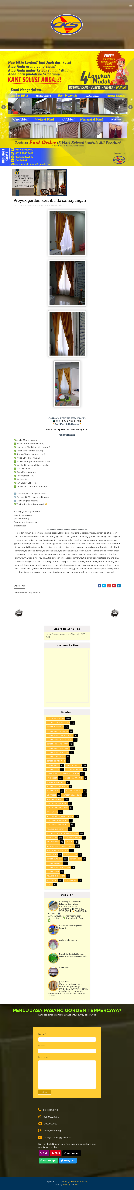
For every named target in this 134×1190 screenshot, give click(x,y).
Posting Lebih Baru (19, 613)
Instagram (71, 1153)
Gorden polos (53, 769)
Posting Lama (115, 613)
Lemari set (51, 795)
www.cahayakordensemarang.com (67, 429)
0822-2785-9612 (70, 421)
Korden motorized (74, 791)
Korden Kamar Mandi (73, 778)
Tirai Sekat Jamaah (73, 838)
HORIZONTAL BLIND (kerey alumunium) (63, 774)
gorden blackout (54, 859)
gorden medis (76, 859)
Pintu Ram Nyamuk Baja (57, 804)
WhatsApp (48, 1160)
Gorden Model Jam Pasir (57, 731)
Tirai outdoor (53, 842)
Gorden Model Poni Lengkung (60, 740)
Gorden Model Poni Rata (57, 744)
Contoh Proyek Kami (27, 205)
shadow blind (71, 880)
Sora (77, 1184)
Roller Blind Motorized (57, 829)
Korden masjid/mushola (57, 786)
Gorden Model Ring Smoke (49, 205)
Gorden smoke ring (74, 769)
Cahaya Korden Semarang (75, 1181)
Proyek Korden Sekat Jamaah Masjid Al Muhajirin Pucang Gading (73, 955)
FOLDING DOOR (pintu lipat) (58, 723)
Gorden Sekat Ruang (56, 761)
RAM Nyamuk (52, 812)
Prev (3, 107)
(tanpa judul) (64, 982)
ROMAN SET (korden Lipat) (58, 825)
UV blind (70, 842)
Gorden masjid (53, 765)
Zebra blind (52, 855)
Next (130, 107)
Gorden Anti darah (55, 727)
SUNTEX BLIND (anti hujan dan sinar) (63, 833)
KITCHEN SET (52, 778)
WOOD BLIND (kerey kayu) (57, 850)
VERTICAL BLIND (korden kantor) (61, 846)
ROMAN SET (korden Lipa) (57, 821)
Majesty (66, 1184)
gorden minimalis (54, 863)
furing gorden (70, 855)
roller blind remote (56, 876)
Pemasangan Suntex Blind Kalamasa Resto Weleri (70, 903)
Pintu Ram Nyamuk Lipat (57, 808)
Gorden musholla (74, 765)
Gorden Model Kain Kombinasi (60, 735)
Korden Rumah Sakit (56, 782)
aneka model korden (68, 940)
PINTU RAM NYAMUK (55, 799)
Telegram (68, 1160)
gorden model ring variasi (58, 867)
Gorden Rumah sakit (56, 757)
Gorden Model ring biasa (58, 752)
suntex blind (64, 968)
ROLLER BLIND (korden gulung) (60, 816)
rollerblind (52, 880)
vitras (50, 884)
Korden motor (53, 791)
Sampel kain (52, 838)
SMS (56, 1153)
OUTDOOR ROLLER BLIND (72, 795)
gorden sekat (53, 872)
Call (43, 1153)
